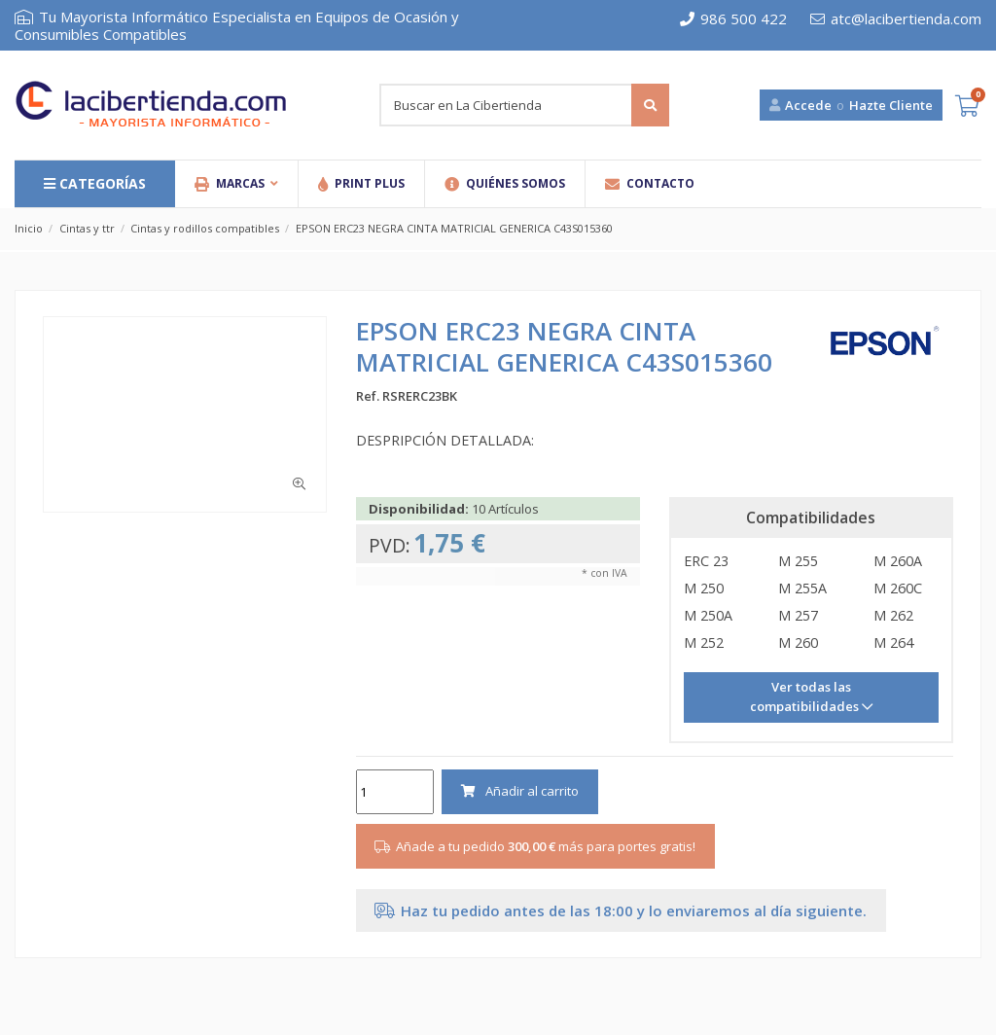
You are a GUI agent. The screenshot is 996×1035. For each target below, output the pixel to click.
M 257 (798, 615)
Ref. (367, 396)
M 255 (798, 561)
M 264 (893, 642)
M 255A (802, 588)
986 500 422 (733, 18)
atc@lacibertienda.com (895, 18)
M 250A (708, 615)
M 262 (893, 615)
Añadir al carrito (519, 791)
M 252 (704, 642)
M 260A (897, 561)
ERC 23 (706, 561)
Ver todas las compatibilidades (806, 696)
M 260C (897, 588)
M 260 (798, 642)
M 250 (704, 588)
